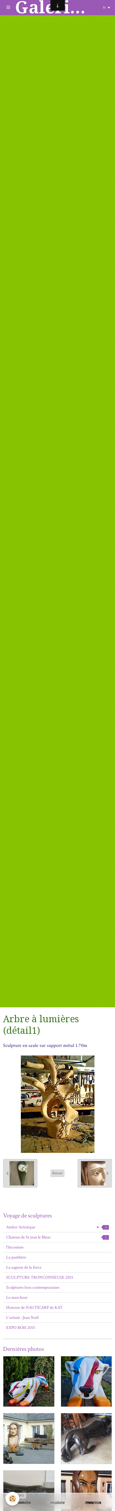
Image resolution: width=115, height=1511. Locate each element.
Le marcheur (17, 1297)
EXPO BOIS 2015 (20, 1327)
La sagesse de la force (23, 1267)
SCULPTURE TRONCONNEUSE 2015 (39, 1277)
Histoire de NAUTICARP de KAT (34, 1307)
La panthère (16, 1257)
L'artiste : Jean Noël (22, 1317)
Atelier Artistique (57, 1227)
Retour (57, 1173)
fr (104, 7)
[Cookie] (12, 1499)
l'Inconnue (15, 1247)
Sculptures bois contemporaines (32, 1287)
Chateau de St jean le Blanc (57, 1237)
